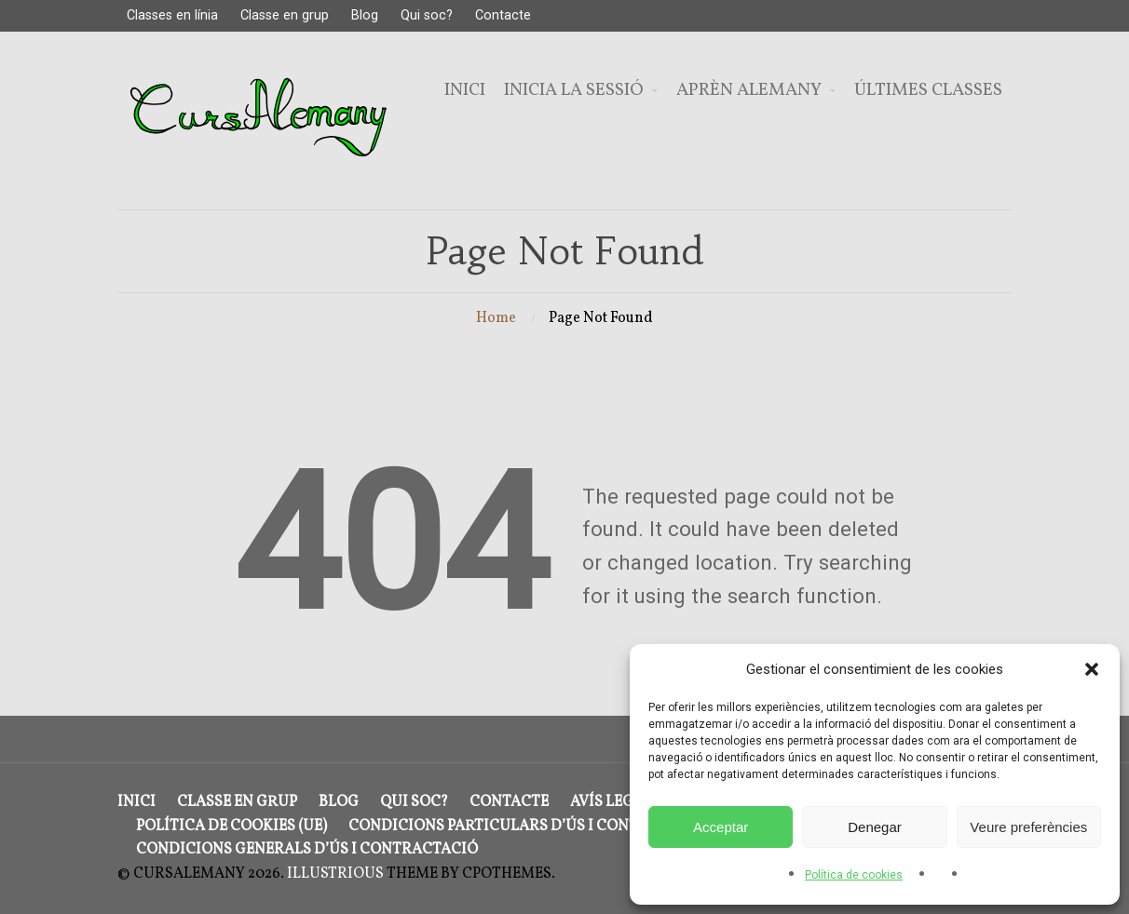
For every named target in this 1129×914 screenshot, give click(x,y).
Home (496, 318)
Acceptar (720, 827)
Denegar (875, 827)
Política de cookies (854, 874)
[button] (1091, 669)
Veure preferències (1028, 827)
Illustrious (335, 874)
